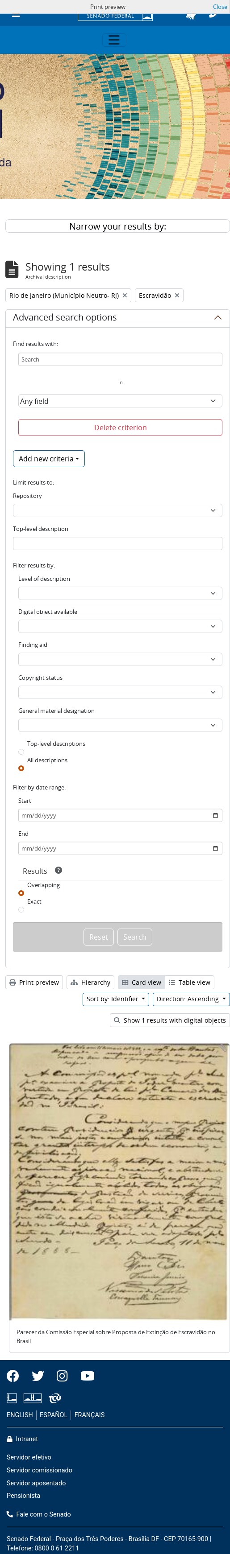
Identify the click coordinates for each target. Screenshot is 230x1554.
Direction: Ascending (189, 999)
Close (220, 7)
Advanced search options (65, 318)
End (23, 834)
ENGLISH (20, 1415)
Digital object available (47, 612)
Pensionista (23, 1496)
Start (24, 801)
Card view (141, 982)
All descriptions (47, 760)
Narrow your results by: (117, 226)
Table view (189, 982)
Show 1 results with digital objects (170, 1020)
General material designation (56, 711)
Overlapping (43, 885)
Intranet (22, 1439)
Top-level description (40, 529)
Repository (27, 496)
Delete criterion (120, 427)
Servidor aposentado (36, 1483)
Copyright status (40, 678)
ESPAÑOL (53, 1415)
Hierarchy (90, 982)
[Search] (120, 359)
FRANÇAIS (90, 1415)
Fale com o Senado (39, 1514)
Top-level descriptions (56, 744)
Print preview (34, 982)
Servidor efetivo (29, 1457)
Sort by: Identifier (113, 999)
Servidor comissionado (39, 1470)
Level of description (44, 579)
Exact (34, 901)
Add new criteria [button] (46, 459)
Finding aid (32, 645)
